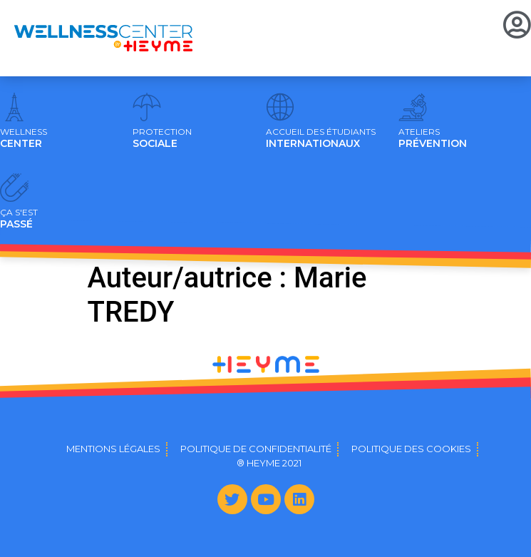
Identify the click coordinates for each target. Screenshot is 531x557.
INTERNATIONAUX (321, 138)
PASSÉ (19, 219)
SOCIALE (162, 138)
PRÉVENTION (432, 138)
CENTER (23, 138)
